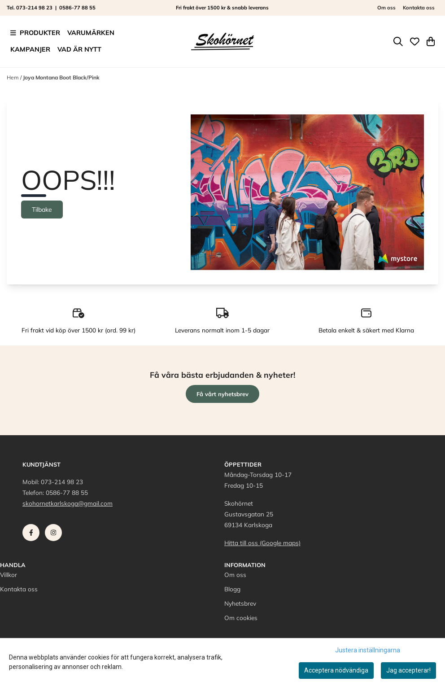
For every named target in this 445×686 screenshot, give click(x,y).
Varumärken (90, 33)
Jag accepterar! (408, 670)
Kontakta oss (419, 7)
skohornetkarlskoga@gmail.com (67, 503)
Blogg (232, 589)
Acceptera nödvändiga (336, 670)
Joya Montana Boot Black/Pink (61, 77)
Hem (13, 77)
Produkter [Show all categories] (35, 33)
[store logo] (222, 41)
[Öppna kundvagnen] (430, 41)
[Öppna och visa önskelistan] (414, 41)
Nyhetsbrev (240, 603)
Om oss (386, 7)
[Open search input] (398, 41)
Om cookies (240, 617)
